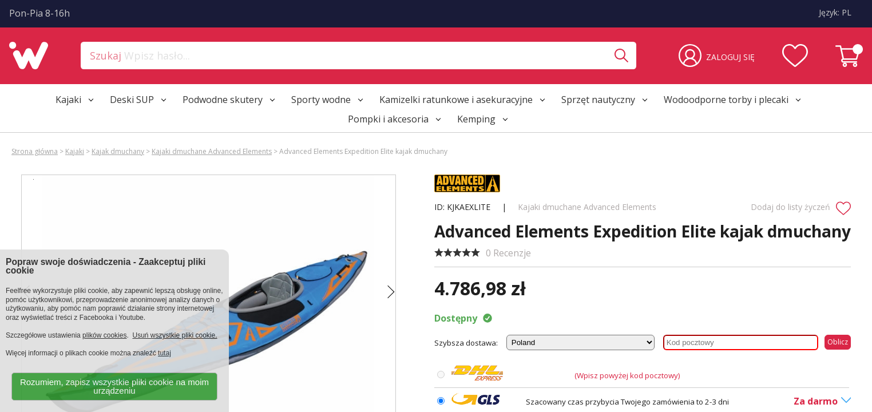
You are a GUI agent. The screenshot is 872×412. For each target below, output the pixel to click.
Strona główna (34, 151)
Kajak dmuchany (118, 151)
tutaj (164, 353)
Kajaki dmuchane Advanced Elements (212, 151)
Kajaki (74, 151)
